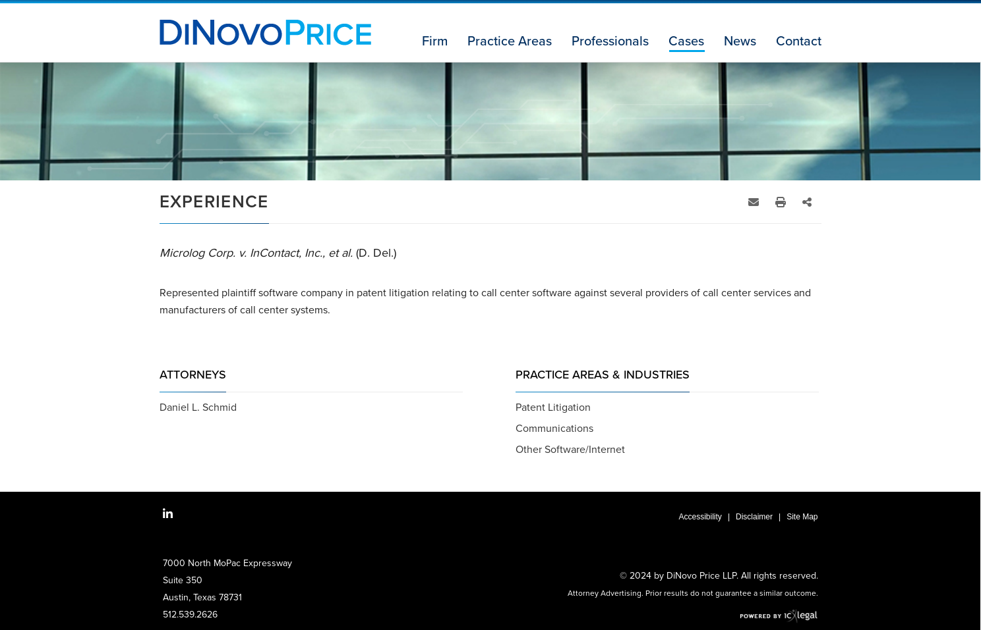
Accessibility (700, 516)
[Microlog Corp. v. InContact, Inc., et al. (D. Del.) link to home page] (265, 32)
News (740, 41)
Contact (798, 41)
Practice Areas (509, 41)
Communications (554, 428)
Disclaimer (754, 516)
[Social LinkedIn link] (168, 514)
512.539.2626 (190, 614)
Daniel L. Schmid (198, 407)
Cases (686, 41)
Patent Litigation (553, 407)
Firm (435, 41)
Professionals (610, 41)
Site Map (802, 516)
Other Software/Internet (570, 449)
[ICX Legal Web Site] (779, 616)
